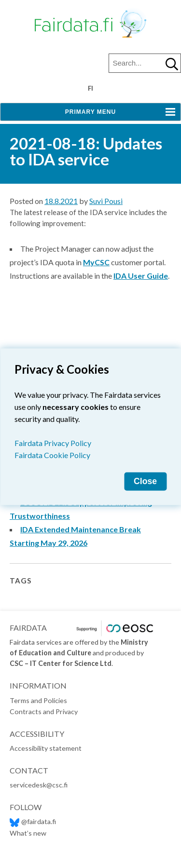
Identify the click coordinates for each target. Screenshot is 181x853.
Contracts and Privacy (44, 711)
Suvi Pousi (106, 200)
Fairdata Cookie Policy (52, 454)
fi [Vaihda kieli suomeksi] (90, 88)
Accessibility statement (46, 748)
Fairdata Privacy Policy (52, 442)
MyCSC (96, 262)
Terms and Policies (38, 700)
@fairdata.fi (33, 821)
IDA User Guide (140, 275)
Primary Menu (90, 111)
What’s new (28, 833)
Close (145, 481)
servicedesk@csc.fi (39, 785)
